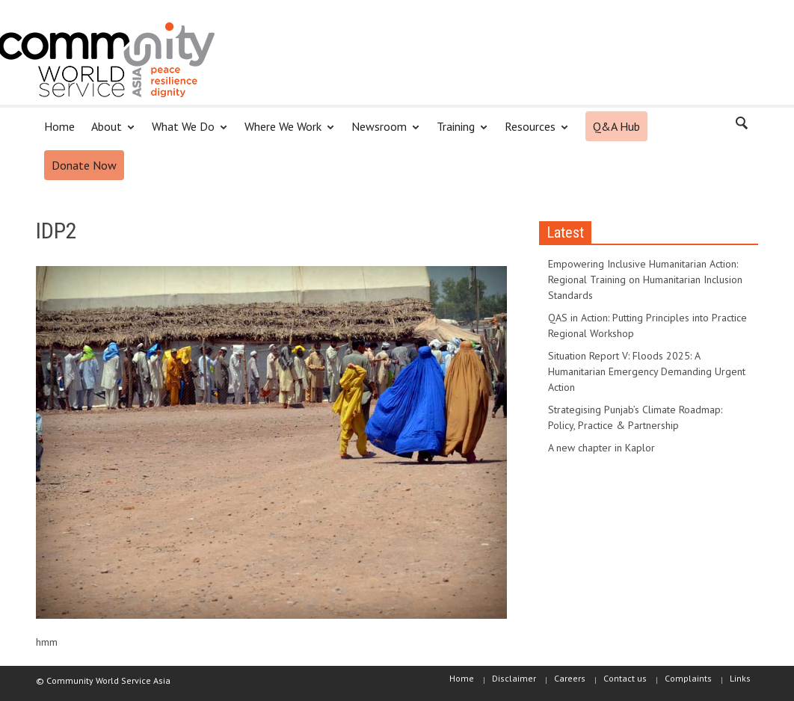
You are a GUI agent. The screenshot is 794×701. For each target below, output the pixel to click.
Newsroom (381, 132)
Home (59, 126)
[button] (742, 125)
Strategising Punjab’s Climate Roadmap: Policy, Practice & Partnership (635, 417)
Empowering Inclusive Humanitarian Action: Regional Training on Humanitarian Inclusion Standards (645, 279)
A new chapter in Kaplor (601, 447)
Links (740, 678)
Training (457, 132)
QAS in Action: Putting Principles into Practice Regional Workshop (647, 325)
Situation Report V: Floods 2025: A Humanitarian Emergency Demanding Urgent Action (646, 371)
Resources (532, 132)
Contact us (625, 678)
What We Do (185, 132)
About (109, 132)
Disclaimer (514, 678)
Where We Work (285, 132)
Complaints (688, 678)
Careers (569, 678)
